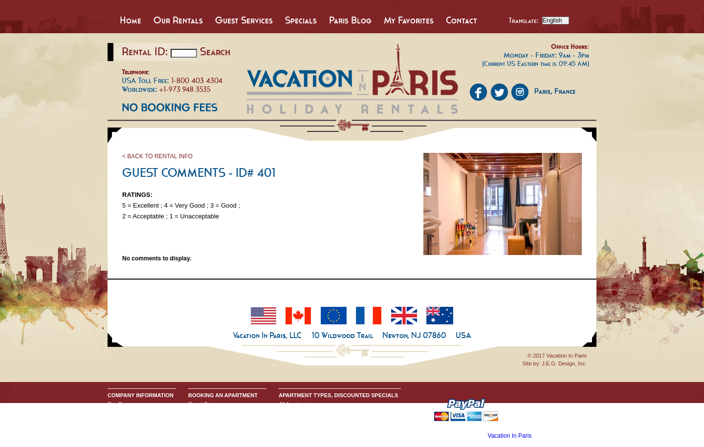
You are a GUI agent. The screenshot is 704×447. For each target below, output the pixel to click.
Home (130, 20)
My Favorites (409, 20)
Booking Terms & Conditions (222, 412)
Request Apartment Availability (224, 420)
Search (215, 51)
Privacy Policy (124, 420)
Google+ (118, 427)
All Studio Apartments (304, 412)
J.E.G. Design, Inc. (564, 363)
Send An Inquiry (127, 412)
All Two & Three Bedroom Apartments (324, 427)
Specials (301, 20)
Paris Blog (350, 20)
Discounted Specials (303, 435)
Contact (461, 20)
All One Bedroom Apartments (313, 420)
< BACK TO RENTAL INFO (157, 156)
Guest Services (244, 20)
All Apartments (296, 404)
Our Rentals (178, 20)
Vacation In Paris (510, 435)
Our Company (124, 404)
